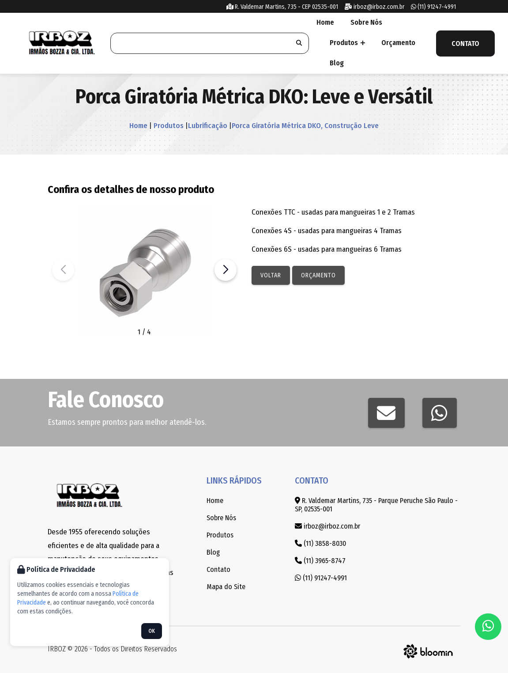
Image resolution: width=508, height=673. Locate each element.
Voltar (270, 275)
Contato (465, 43)
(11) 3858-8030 (320, 543)
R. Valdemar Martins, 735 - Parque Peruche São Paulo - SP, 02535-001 (376, 504)
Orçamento (396, 42)
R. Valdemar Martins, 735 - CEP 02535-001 (282, 7)
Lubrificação (207, 125)
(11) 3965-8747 (320, 560)
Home (324, 22)
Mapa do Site (226, 586)
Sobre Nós (364, 22)
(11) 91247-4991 (433, 7)
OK (151, 631)
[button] (225, 270)
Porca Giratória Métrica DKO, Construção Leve (305, 125)
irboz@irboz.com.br (374, 7)
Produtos (346, 42)
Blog (336, 63)
